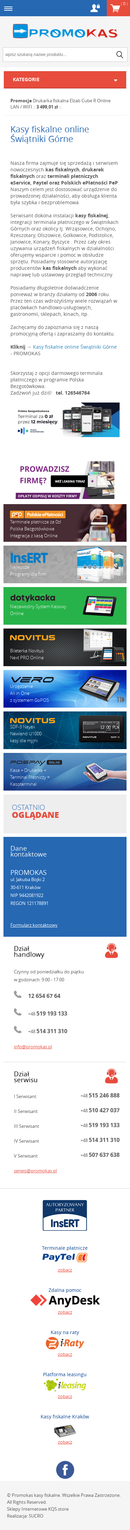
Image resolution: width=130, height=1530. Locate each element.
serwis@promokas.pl (35, 1171)
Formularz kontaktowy (34, 925)
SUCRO (36, 1516)
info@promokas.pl (33, 1046)
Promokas (65, 31)
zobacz (65, 1270)
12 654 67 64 (44, 996)
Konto (95, 8)
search (120, 55)
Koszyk (124, 3)
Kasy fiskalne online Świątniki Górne (75, 346)
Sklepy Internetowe (27, 1509)
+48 (47, 1014)
